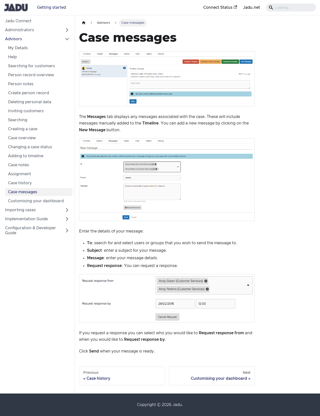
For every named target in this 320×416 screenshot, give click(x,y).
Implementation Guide (26, 219)
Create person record (28, 93)
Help (12, 57)
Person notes (21, 84)
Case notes (18, 165)
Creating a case (22, 129)
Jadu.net (251, 8)
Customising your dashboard (36, 201)
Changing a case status (30, 147)
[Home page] (83, 23)
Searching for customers (31, 66)
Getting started (51, 8)
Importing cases (20, 210)
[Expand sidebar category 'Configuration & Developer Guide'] (67, 230)
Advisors (13, 39)
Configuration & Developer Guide (30, 230)
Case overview (22, 138)
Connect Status (220, 7)
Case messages (22, 192)
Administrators (19, 30)
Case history (20, 183)
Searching (17, 120)
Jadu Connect (18, 21)
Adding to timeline (25, 156)
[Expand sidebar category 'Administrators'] (67, 30)
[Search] (291, 8)
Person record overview (31, 75)
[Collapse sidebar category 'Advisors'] (67, 39)
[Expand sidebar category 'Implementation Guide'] (67, 219)
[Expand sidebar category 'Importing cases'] (67, 210)
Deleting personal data (29, 102)
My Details (18, 48)
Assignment (19, 174)
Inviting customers (26, 111)
